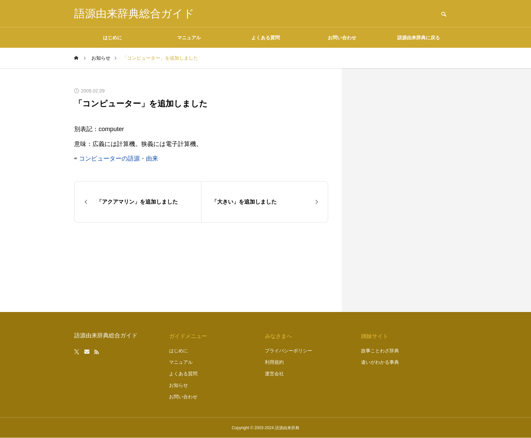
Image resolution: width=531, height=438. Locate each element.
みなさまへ (278, 336)
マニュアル (189, 37)
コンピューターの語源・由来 (118, 158)
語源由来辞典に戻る (418, 37)
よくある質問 (265, 37)
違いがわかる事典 (380, 362)
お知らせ (178, 385)
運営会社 (274, 373)
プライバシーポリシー (288, 350)
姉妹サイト (374, 336)
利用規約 (274, 362)
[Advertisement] (406, 190)
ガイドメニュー (188, 336)
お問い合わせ (342, 37)
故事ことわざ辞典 (380, 350)
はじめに (112, 37)
